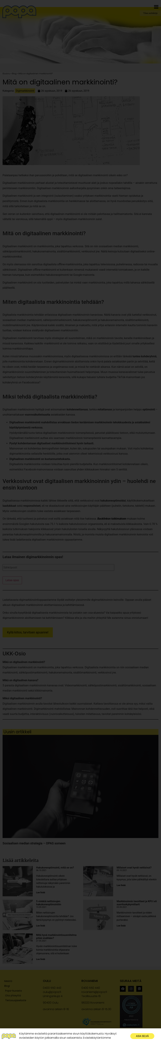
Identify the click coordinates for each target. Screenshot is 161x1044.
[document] (80, 522)
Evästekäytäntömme (97, 1038)
